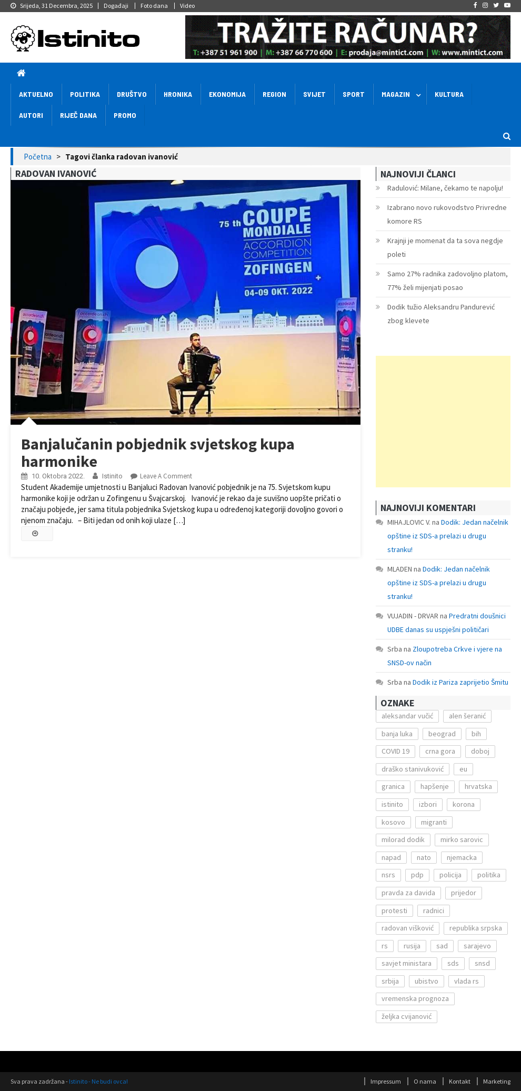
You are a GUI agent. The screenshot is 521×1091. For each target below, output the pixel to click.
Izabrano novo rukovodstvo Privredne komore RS (447, 214)
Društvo (132, 93)
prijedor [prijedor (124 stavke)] (463, 892)
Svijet (314, 93)
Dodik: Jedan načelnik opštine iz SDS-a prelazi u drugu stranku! (447, 535)
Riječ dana (78, 115)
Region (274, 93)
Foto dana (154, 5)
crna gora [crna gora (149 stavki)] (440, 751)
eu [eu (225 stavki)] (463, 769)
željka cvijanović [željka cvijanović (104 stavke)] (407, 1016)
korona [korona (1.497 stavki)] (464, 804)
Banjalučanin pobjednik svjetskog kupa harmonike (158, 452)
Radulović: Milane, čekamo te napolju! (445, 188)
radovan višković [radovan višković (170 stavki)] (408, 928)
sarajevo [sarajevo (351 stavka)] (477, 945)
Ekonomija (227, 93)
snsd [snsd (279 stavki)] (482, 963)
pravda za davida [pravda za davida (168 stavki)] (408, 892)
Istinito (112, 476)
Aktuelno (36, 93)
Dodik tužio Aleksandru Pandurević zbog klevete (441, 313)
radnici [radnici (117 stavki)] (433, 910)
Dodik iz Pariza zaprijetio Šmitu (460, 682)
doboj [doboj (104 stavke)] (480, 751)
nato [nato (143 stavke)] (424, 857)
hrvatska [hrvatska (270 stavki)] (478, 786)
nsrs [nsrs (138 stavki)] (388, 874)
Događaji (116, 5)
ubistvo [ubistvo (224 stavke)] (426, 981)
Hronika (178, 93)
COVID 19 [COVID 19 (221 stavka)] (395, 751)
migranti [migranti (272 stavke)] (434, 822)
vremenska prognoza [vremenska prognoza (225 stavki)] (415, 998)
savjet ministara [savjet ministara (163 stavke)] (407, 963)
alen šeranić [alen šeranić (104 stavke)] (467, 715)
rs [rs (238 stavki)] (385, 945)
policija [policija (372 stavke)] (450, 874)
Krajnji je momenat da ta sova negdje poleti (445, 247)
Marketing (496, 1081)
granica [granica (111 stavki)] (393, 786)
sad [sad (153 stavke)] (442, 945)
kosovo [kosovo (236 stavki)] (393, 822)
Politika (85, 93)
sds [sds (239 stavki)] (453, 963)
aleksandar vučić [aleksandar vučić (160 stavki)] (407, 715)
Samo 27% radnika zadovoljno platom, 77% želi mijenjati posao (447, 280)
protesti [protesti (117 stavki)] (394, 910)
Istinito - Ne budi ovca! (98, 1081)
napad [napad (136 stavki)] (391, 857)
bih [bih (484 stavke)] (476, 733)
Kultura (449, 93)
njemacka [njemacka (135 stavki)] (462, 857)
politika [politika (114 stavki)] (488, 874)
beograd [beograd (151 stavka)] (442, 733)
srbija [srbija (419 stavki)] (390, 981)
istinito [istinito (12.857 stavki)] (392, 804)
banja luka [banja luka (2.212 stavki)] (397, 733)
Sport (354, 93)
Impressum (385, 1081)
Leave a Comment (166, 476)
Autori (31, 115)
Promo (125, 115)
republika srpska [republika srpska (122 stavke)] (475, 928)
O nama (425, 1081)
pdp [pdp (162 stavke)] (417, 874)
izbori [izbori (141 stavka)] (428, 804)
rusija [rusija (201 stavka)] (412, 945)
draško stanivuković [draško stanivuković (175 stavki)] (413, 769)
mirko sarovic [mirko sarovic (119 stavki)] (461, 839)
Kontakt (459, 1081)
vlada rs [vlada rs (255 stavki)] (466, 981)
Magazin (396, 93)
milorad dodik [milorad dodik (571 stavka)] (403, 839)
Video (187, 5)
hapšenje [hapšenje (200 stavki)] (434, 786)
